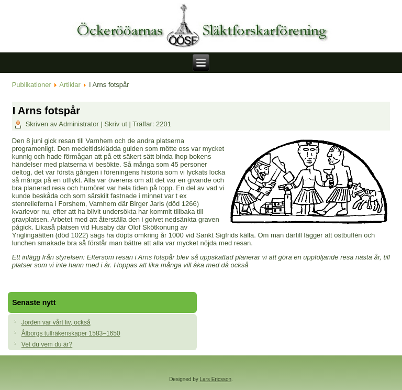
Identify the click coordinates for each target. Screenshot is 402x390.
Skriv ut (116, 124)
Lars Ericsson (216, 379)
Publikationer (31, 85)
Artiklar (69, 85)
